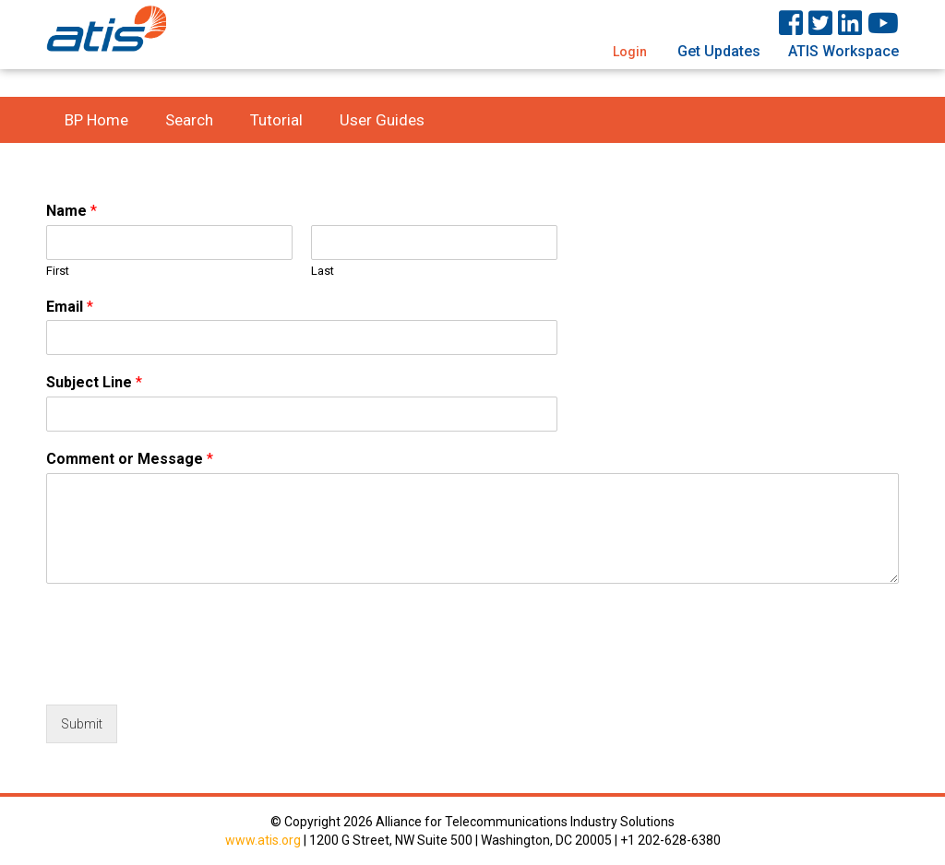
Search (189, 120)
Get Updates (718, 51)
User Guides (382, 120)
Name (71, 210)
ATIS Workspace (843, 51)
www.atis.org (263, 840)
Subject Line (94, 382)
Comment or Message (129, 459)
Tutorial (276, 120)
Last (322, 271)
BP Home (96, 120)
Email (69, 306)
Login (630, 51)
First (57, 271)
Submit (81, 724)
